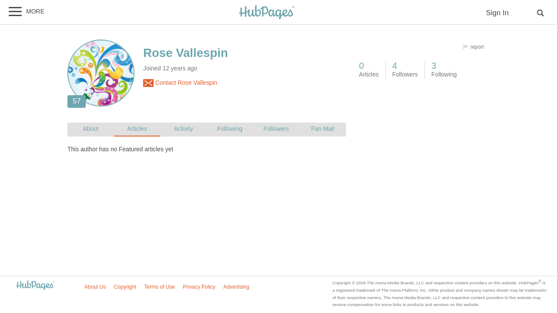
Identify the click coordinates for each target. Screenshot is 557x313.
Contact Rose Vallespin (180, 83)
